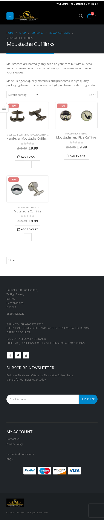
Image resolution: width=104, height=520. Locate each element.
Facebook (10, 355)
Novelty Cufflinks (39, 134)
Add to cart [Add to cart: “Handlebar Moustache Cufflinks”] (29, 156)
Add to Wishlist (28, 164)
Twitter (18, 355)
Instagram (26, 355)
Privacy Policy (14, 444)
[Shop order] (23, 94)
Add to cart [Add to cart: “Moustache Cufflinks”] (29, 229)
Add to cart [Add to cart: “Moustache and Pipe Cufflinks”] (78, 155)
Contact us (13, 439)
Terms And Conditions (20, 454)
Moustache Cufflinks (18, 134)
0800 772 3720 (34, 324)
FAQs (9, 459)
